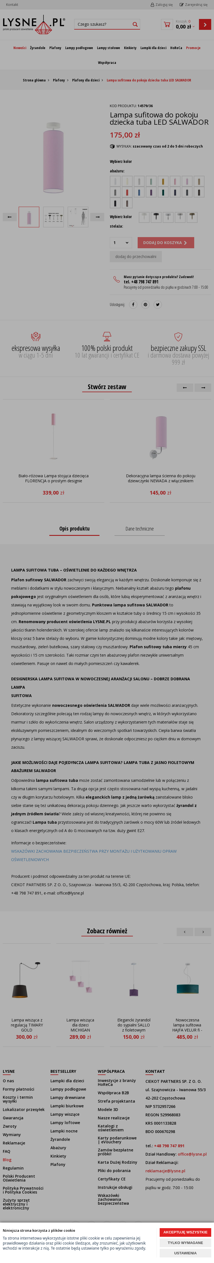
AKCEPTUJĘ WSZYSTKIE (185, 1232)
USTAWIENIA (185, 1253)
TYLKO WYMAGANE (185, 1243)
